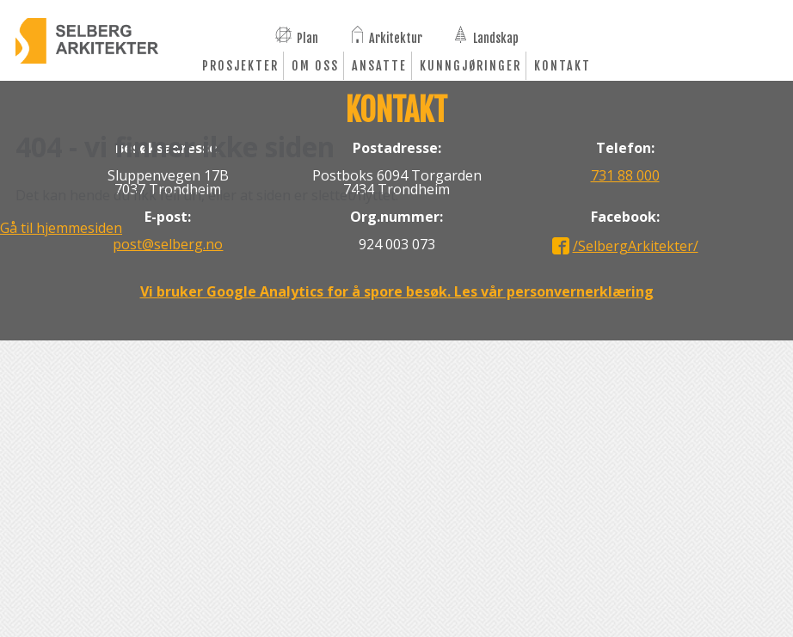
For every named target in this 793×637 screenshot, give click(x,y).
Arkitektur (395, 37)
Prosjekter (240, 65)
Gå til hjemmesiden (61, 227)
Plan (307, 37)
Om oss (315, 65)
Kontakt (562, 65)
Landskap (496, 37)
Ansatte (379, 65)
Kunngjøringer (470, 65)
